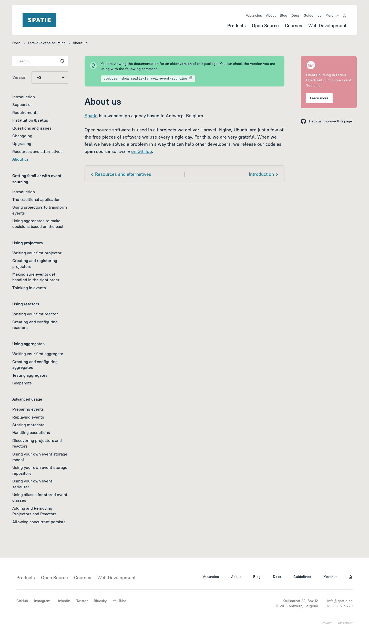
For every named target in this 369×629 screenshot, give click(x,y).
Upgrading (21, 143)
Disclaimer (345, 623)
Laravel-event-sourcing (47, 43)
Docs (295, 15)
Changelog (22, 135)
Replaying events (28, 417)
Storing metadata (28, 424)
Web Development (327, 25)
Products (236, 25)
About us (20, 159)
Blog (283, 15)
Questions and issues (32, 128)
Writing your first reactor (35, 313)
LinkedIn (63, 600)
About (271, 15)
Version (19, 77)
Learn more (319, 98)
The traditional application (36, 199)
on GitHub (141, 151)
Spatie (91, 116)
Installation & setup (30, 120)
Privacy (327, 623)
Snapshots (22, 382)
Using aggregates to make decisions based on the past (38, 223)
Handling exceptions (31, 432)
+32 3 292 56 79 (339, 606)
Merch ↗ (332, 15)
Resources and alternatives (37, 151)
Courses (293, 25)
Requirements (25, 112)
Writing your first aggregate (37, 353)
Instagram (42, 600)
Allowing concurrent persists (39, 521)
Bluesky (100, 600)
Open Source (265, 25)
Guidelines (312, 15)
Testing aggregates (29, 375)
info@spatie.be (340, 600)
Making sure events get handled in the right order (35, 277)
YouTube (119, 600)
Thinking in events (29, 287)
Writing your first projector (36, 252)
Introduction (23, 96)
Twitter (82, 600)
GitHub (22, 600)
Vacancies (254, 15)
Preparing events (28, 409)
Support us (22, 104)
